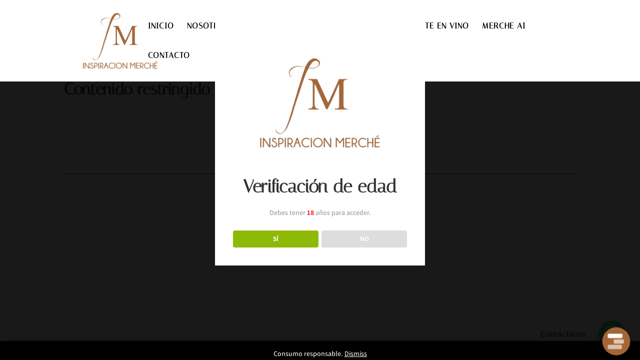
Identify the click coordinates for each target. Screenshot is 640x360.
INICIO (161, 26)
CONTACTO (169, 56)
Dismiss (355, 353)
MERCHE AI (504, 26)
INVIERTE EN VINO (434, 26)
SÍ (275, 238)
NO (364, 238)
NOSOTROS (208, 26)
